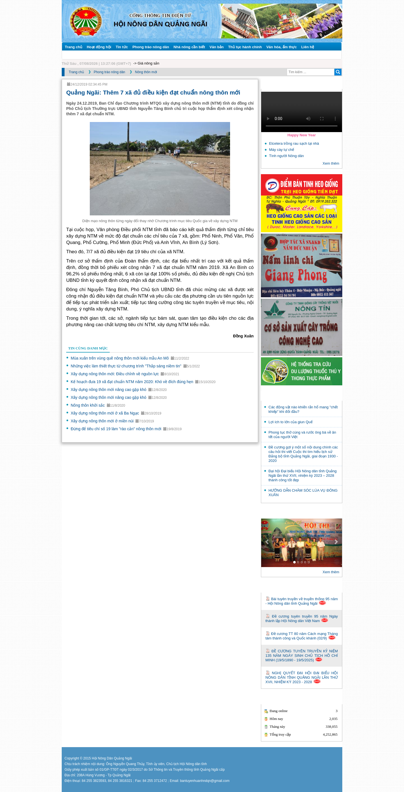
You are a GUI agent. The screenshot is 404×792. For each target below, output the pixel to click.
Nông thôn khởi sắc (88, 405)
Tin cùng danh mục (88, 348)
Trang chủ (76, 72)
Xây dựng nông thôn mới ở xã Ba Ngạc (105, 413)
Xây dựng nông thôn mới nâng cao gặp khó (109, 389)
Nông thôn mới (146, 72)
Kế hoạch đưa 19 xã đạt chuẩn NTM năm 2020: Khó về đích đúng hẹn (132, 381)
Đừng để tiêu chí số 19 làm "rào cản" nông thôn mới (116, 429)
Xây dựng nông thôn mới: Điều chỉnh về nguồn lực (115, 374)
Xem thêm (331, 163)
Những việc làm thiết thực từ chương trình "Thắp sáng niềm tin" (126, 366)
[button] (267, 543)
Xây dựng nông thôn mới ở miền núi (103, 421)
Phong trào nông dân (109, 72)
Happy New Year (302, 135)
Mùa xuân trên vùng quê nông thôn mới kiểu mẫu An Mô (120, 358)
